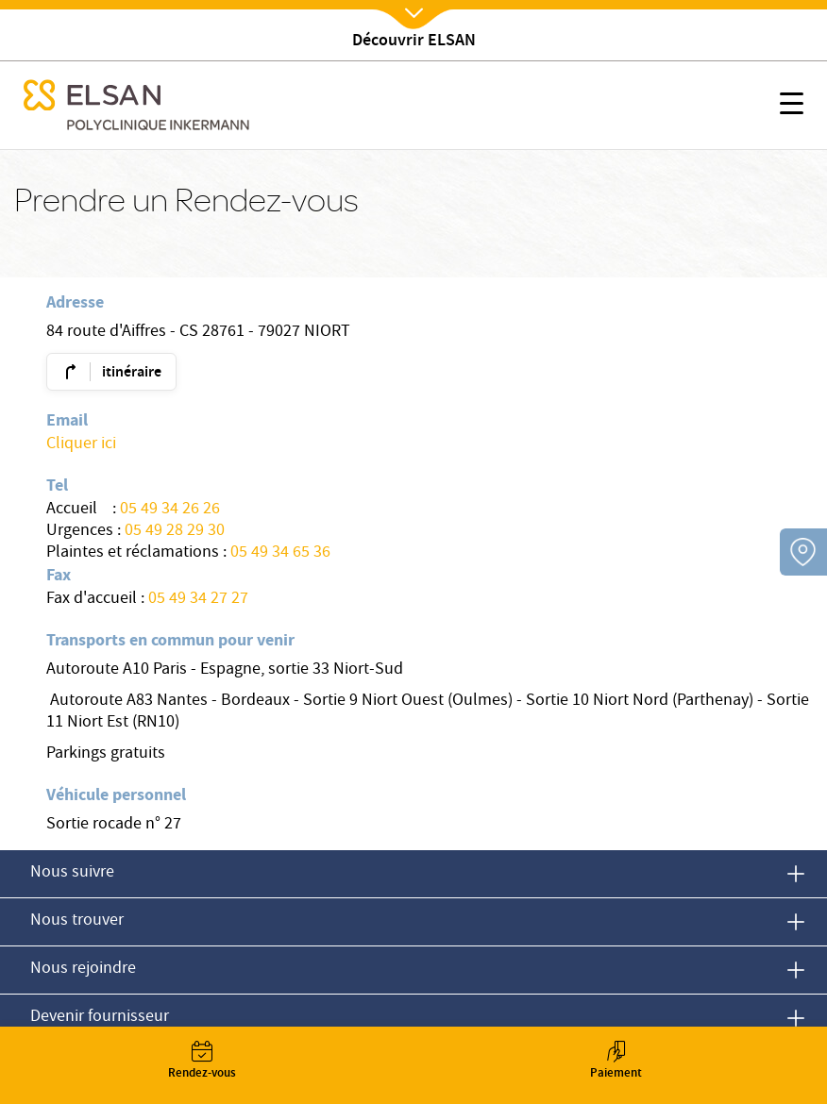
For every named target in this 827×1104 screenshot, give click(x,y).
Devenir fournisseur (99, 1017)
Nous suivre (72, 873)
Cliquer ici (81, 445)
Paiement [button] (615, 1062)
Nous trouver (77, 921)
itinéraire (131, 373)
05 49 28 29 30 (175, 531)
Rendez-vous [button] (202, 1062)
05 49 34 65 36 (280, 553)
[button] (791, 107)
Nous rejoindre (83, 969)
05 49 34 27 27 (198, 599)
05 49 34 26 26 (170, 510)
